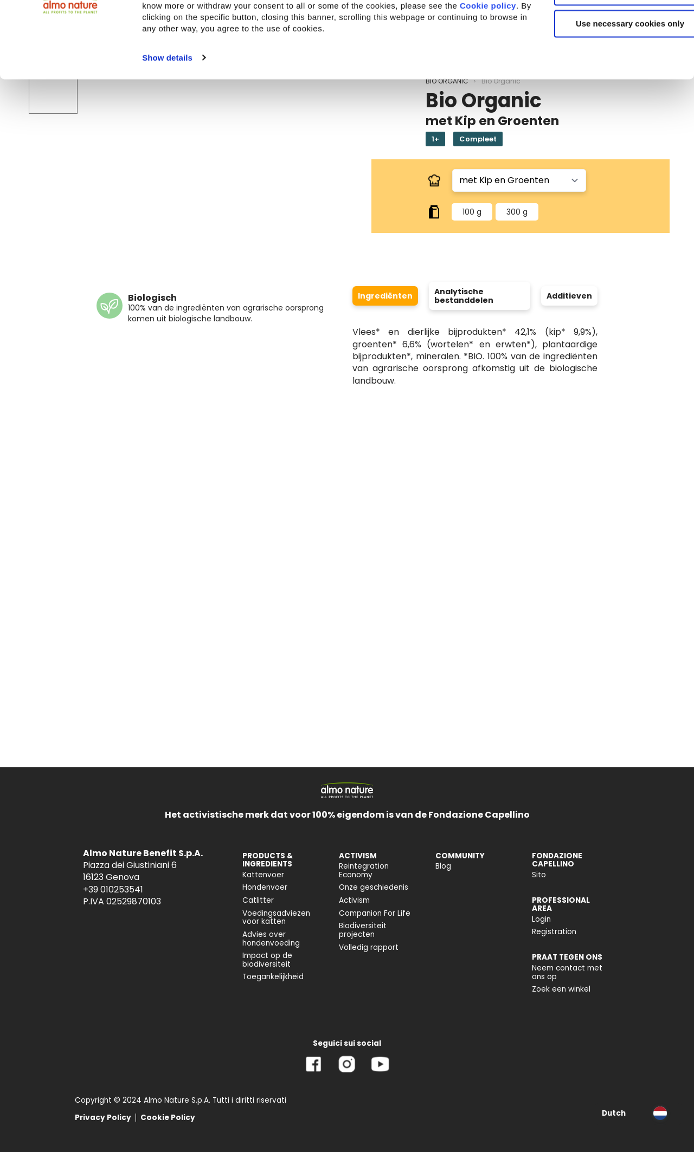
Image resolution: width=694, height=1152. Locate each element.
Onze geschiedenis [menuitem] (373, 887)
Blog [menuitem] (443, 866)
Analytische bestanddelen (463, 296)
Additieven (569, 295)
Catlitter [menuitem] (258, 900)
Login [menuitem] (541, 919)
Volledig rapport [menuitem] (369, 947)
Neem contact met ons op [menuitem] (567, 972)
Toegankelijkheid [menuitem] (273, 977)
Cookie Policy (167, 1117)
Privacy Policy (103, 1117)
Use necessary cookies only (603, 90)
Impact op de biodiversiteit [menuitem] (267, 959)
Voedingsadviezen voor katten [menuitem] (276, 917)
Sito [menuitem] (539, 875)
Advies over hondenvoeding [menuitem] (271, 938)
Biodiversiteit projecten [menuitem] (363, 930)
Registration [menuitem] (554, 932)
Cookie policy (264, 84)
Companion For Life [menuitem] (374, 913)
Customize (604, 58)
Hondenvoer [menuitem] (264, 887)
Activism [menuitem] (354, 900)
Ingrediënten (385, 295)
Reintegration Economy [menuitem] (364, 870)
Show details (167, 135)
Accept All (604, 26)
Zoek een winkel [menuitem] (561, 989)
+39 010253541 (113, 889)
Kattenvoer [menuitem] (263, 875)
